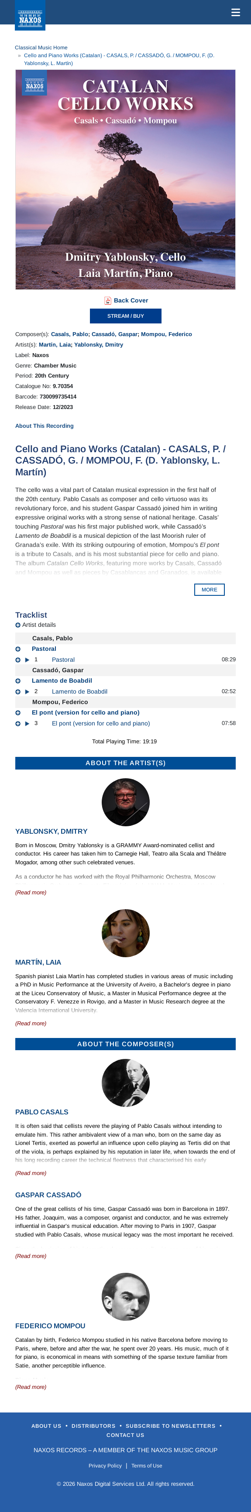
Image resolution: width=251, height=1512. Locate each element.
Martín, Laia (55, 344)
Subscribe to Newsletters (171, 1426)
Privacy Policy (105, 1466)
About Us (47, 1426)
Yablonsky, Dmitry (98, 344)
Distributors (94, 1426)
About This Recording (44, 426)
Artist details (39, 624)
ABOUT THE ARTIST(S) (126, 762)
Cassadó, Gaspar (115, 334)
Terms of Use (146, 1466)
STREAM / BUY (125, 316)
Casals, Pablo (69, 334)
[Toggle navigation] (234, 12)
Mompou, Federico (166, 334)
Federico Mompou (50, 1326)
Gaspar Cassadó (48, 1195)
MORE (209, 590)
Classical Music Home (41, 48)
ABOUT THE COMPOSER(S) (125, 1044)
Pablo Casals (42, 1112)
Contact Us (125, 1435)
